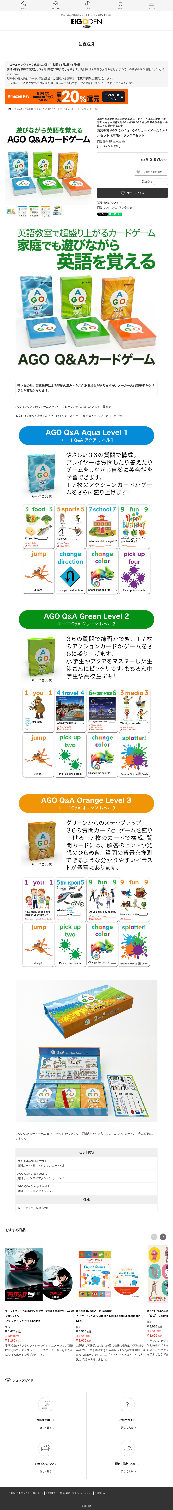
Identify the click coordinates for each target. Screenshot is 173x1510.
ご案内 (12, 1493)
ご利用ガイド (23, 1493)
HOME (9, 109)
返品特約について (108, 202)
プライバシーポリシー (82, 1493)
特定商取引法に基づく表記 (58, 1493)
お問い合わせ (37, 1493)
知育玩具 (18, 109)
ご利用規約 (100, 1493)
